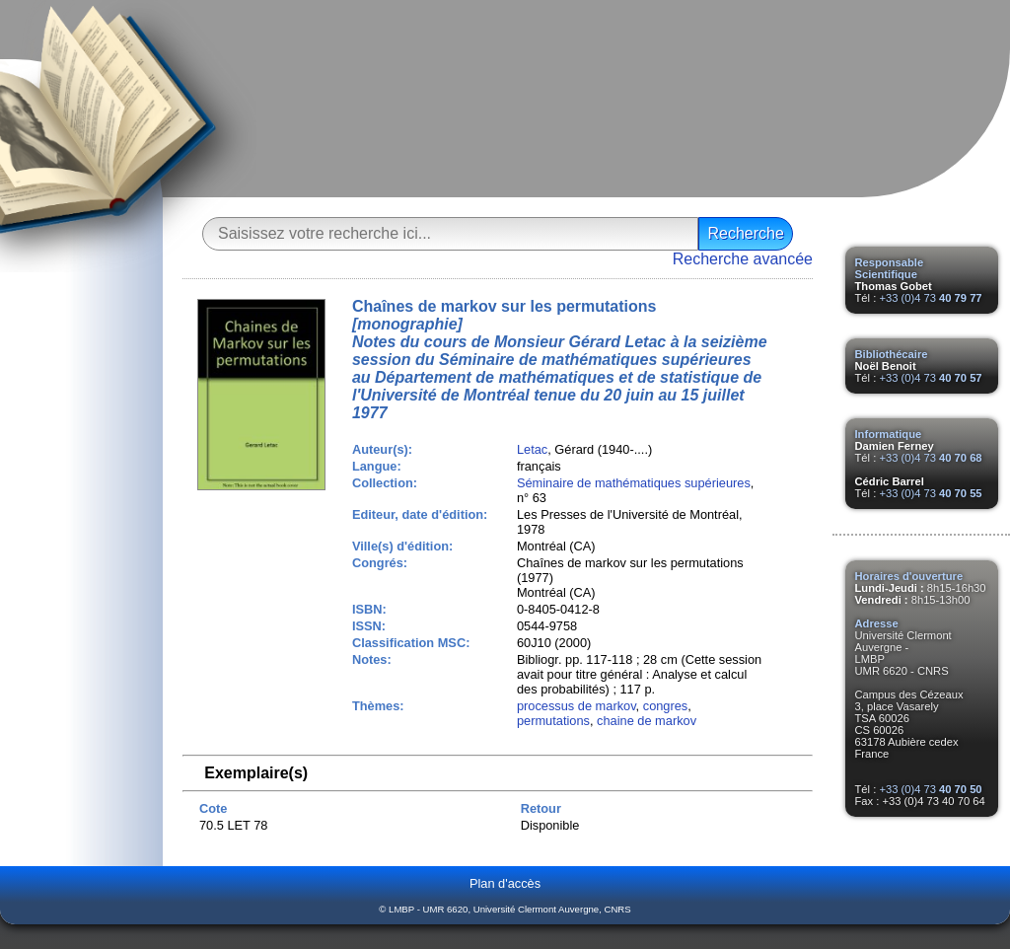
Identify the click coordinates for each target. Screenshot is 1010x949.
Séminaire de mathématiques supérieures (634, 482)
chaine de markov (646, 720)
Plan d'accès (505, 883)
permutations (553, 720)
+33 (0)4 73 (930, 298)
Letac (532, 449)
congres (665, 705)
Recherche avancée (743, 259)
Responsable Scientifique (889, 268)
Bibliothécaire (891, 354)
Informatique (888, 434)
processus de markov (576, 705)
